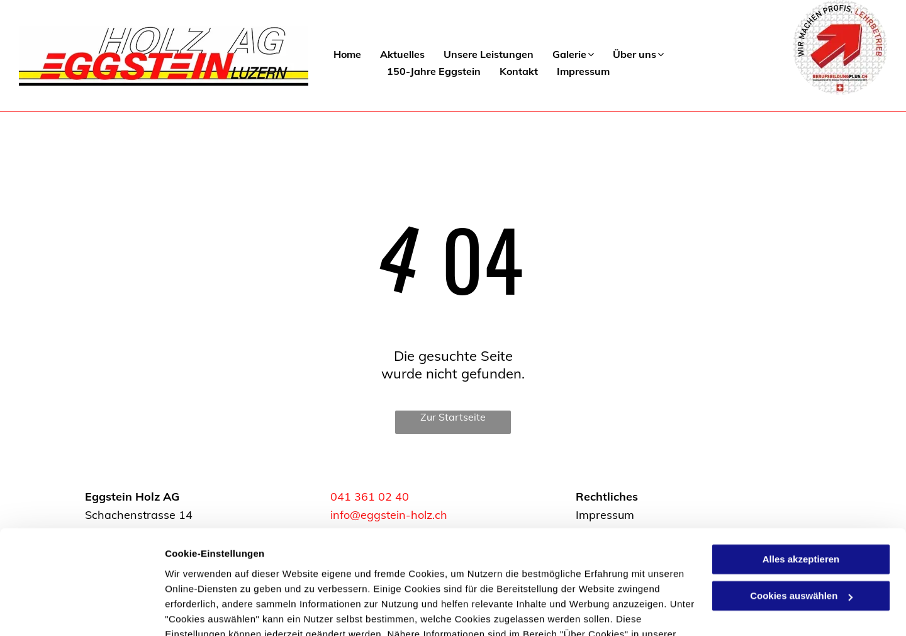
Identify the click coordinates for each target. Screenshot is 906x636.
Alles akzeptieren (801, 486)
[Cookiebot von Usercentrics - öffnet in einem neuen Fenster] (81, 611)
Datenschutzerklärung (218, 576)
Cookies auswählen (209, 611)
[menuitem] (338, 54)
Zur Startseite (453, 417)
